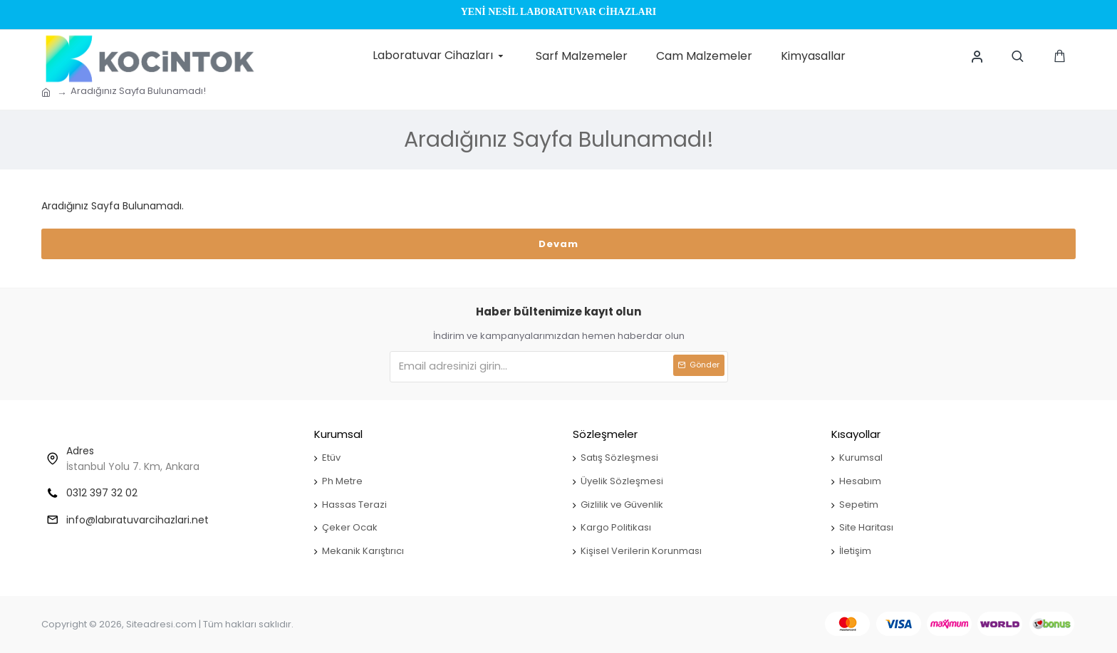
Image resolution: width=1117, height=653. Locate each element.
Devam (558, 244)
